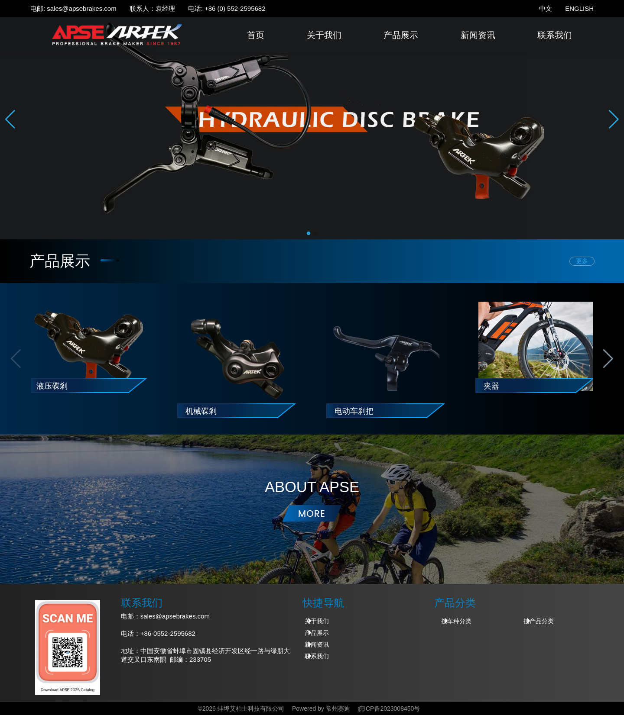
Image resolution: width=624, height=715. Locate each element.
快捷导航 (323, 603)
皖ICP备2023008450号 (389, 708)
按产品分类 (538, 621)
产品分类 (455, 603)
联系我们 (554, 35)
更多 (582, 261)
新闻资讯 (478, 35)
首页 (255, 35)
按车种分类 (456, 621)
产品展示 (401, 35)
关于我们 (324, 35)
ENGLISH (579, 8)
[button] (614, 119)
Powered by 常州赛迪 (321, 708)
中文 (545, 8)
